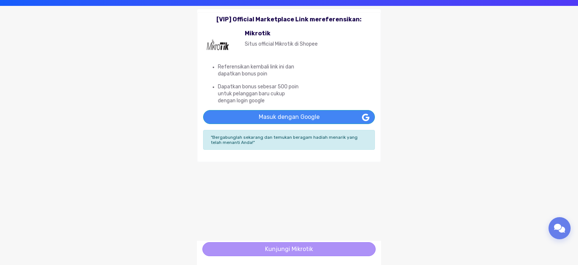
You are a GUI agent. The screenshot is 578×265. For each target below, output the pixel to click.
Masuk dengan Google (289, 116)
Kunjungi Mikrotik (289, 248)
